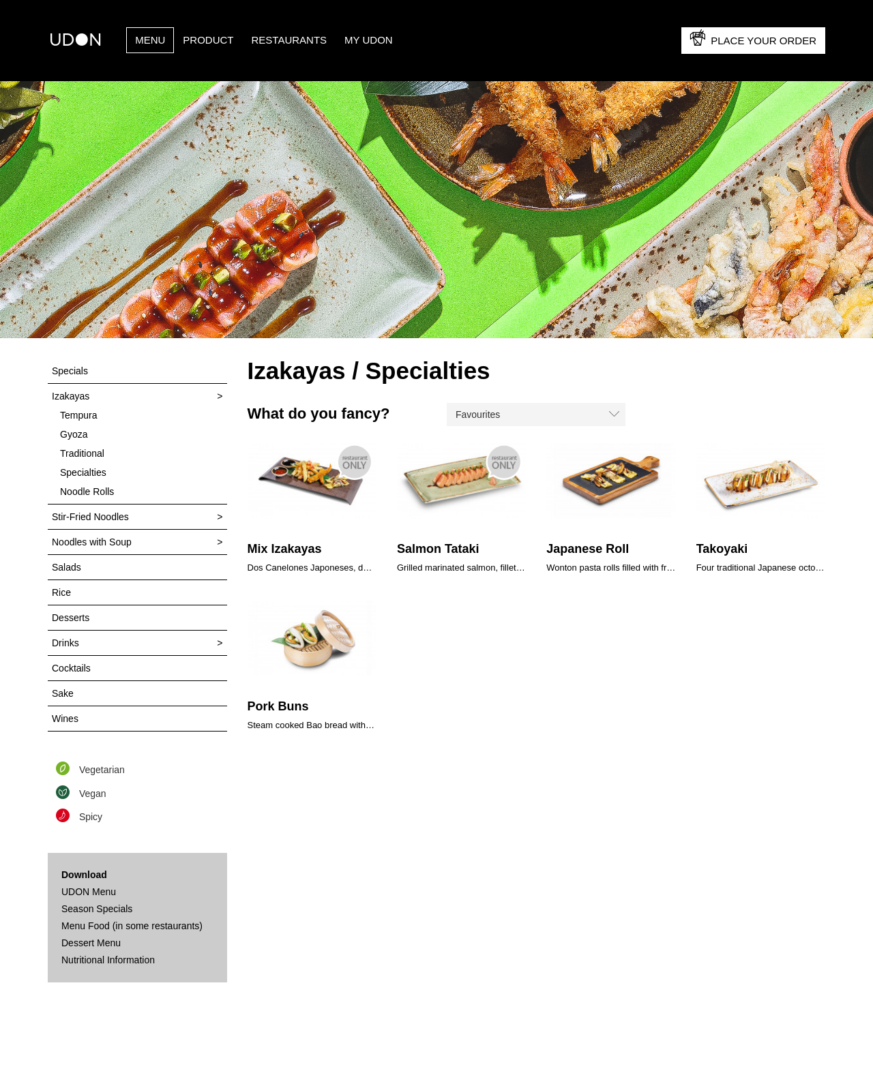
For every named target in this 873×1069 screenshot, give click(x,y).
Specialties (83, 472)
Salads (66, 567)
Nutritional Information (108, 959)
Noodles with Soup (92, 542)
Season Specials (96, 908)
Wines (65, 718)
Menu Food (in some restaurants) (132, 925)
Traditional (82, 453)
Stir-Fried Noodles (90, 516)
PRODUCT (208, 40)
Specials (70, 370)
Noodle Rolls (87, 491)
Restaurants (289, 40)
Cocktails (71, 668)
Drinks (65, 642)
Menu (150, 40)
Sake (63, 693)
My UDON (368, 40)
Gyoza (73, 434)
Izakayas (70, 396)
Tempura (78, 415)
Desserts (70, 617)
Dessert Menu (91, 942)
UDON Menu (88, 891)
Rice (61, 592)
